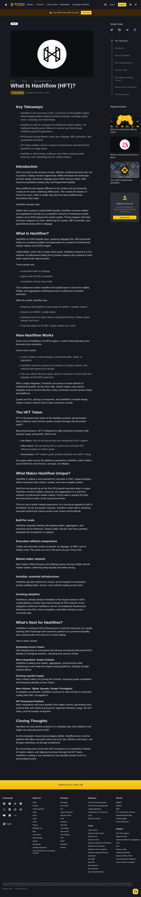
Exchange (64, 802)
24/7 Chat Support (122, 833)
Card (62, 818)
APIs (117, 846)
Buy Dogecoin (93, 865)
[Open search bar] (105, 5)
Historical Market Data (124, 815)
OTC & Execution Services (125, 812)
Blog (34, 831)
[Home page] (17, 4)
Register (122, 5)
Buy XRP (91, 862)
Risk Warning (37, 838)
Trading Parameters (123, 852)
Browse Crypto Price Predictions (99, 843)
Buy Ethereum (93, 869)
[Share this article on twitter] (111, 29)
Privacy (35, 825)
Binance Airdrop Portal (124, 856)
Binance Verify (121, 849)
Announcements (38, 809)
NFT (61, 838)
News (35, 812)
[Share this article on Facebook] (119, 29)
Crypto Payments (66, 812)
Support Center (121, 836)
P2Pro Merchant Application (98, 806)
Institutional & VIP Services (98, 812)
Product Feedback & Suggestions (128, 840)
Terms (35, 822)
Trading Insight (121, 818)
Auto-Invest (64, 831)
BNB (117, 809)
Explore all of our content (71, 785)
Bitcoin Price (92, 836)
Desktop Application (40, 847)
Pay (61, 809)
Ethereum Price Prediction (97, 849)
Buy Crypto (64, 806)
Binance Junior (65, 815)
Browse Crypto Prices (96, 833)
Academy (63, 822)
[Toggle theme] (135, 4)
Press (35, 815)
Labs (90, 815)
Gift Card (63, 825)
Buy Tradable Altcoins (96, 872)
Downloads (37, 844)
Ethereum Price (93, 840)
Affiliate (118, 802)
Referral (119, 806)
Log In (112, 5)
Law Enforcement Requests (126, 859)
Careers (35, 806)
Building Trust (37, 828)
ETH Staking (64, 835)
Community (37, 835)
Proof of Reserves (122, 822)
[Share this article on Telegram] (127, 29)
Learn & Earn (93, 830)
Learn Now (86, 13)
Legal (35, 818)
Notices (35, 841)
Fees (118, 843)
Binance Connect (94, 818)
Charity (62, 847)
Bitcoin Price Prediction (96, 846)
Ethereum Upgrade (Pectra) (98, 852)
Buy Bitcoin (92, 856)
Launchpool (64, 828)
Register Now (125, 217)
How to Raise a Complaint (125, 862)
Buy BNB (91, 859)
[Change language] (130, 5)
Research (63, 844)
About (35, 802)
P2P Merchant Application (97, 802)
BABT (62, 841)
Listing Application (94, 809)
